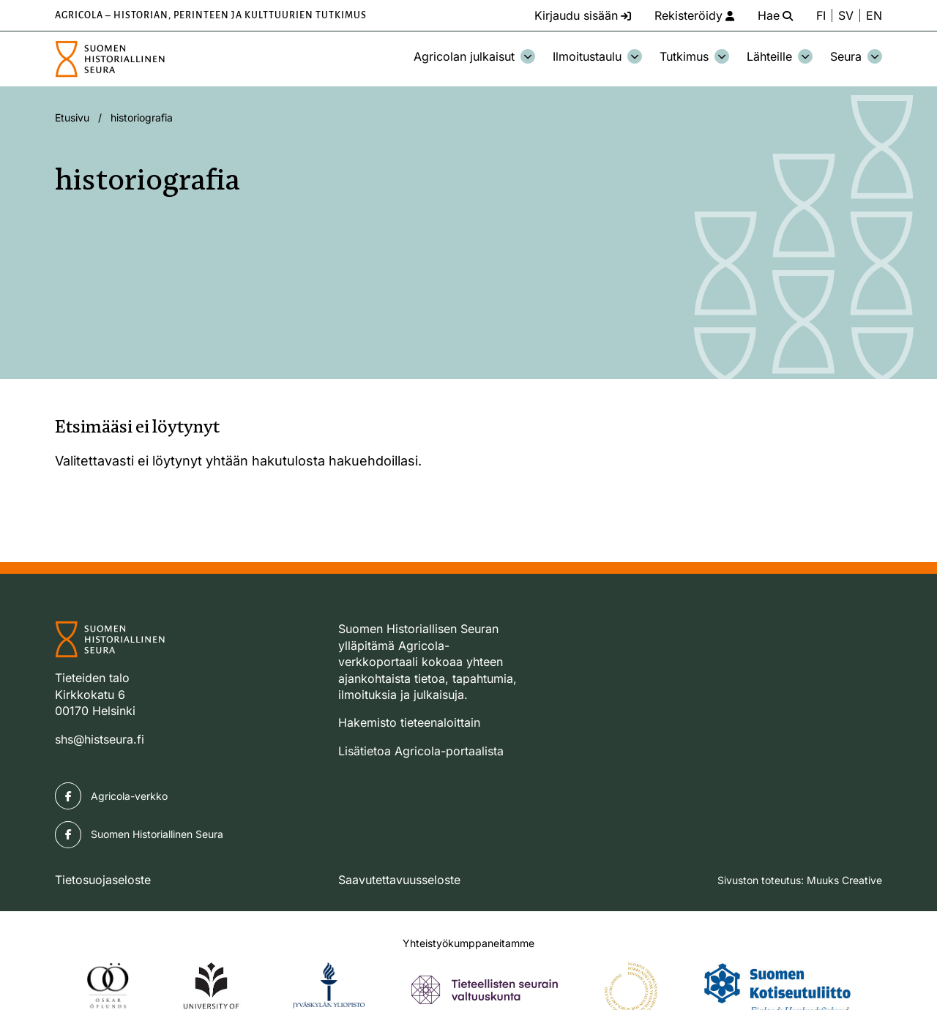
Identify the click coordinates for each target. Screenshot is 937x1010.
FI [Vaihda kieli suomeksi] (821, 15)
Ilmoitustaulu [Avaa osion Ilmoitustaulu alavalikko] (597, 56)
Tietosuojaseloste (103, 879)
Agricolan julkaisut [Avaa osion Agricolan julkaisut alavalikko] (474, 56)
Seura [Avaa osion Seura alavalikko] (856, 56)
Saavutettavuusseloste (399, 879)
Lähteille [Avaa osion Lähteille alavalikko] (780, 56)
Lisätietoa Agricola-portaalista (421, 751)
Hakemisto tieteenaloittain (409, 722)
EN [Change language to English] (874, 15)
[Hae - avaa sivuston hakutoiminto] (775, 15)
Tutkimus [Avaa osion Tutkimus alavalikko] (694, 56)
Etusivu (72, 117)
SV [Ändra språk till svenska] (846, 15)
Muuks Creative (844, 880)
